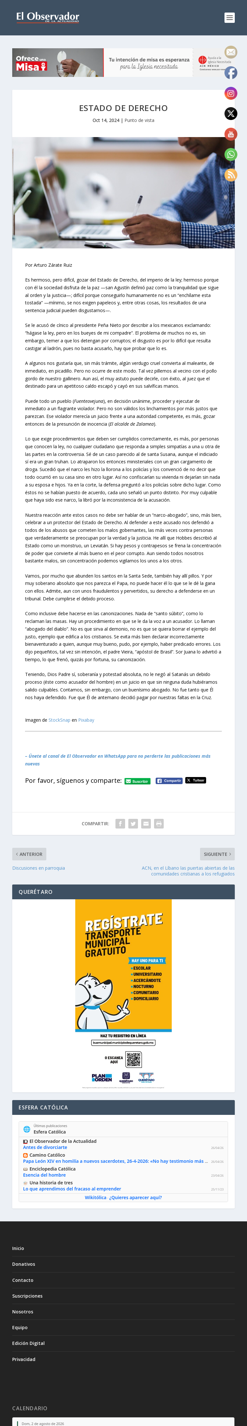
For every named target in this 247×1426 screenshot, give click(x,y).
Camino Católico (47, 1155)
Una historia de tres (51, 1183)
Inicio (18, 1248)
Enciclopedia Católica (53, 1169)
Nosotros (22, 1312)
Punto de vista (139, 120)
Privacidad (23, 1359)
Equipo (20, 1327)
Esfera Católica (50, 1132)
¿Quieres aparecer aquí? (135, 1197)
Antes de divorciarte (45, 1147)
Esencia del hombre (44, 1175)
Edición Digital (28, 1343)
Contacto (22, 1280)
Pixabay (86, 720)
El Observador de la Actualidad (63, 1141)
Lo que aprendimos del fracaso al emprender (72, 1189)
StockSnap (59, 720)
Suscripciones (27, 1296)
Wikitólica (95, 1197)
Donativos (23, 1264)
